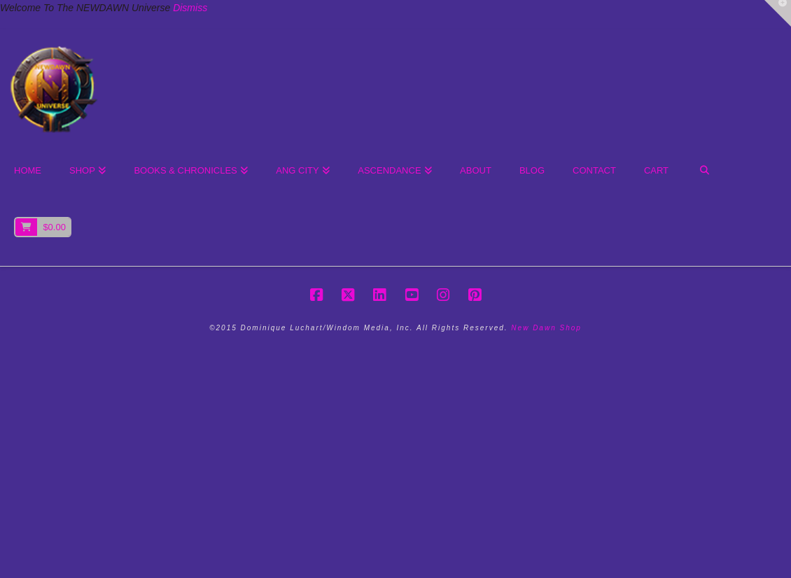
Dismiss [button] (190, 7)
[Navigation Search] (703, 171)
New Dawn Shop (546, 328)
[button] (777, 13)
